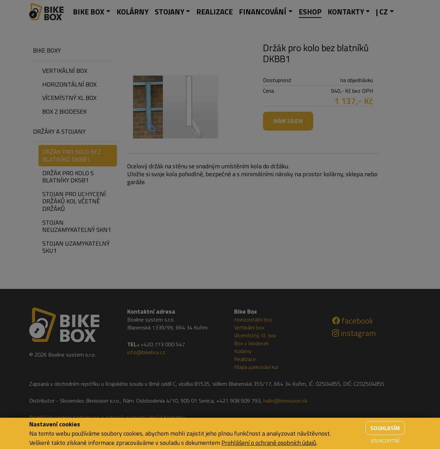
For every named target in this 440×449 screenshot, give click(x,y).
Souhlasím (385, 428)
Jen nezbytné (385, 440)
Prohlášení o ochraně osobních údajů (268, 442)
